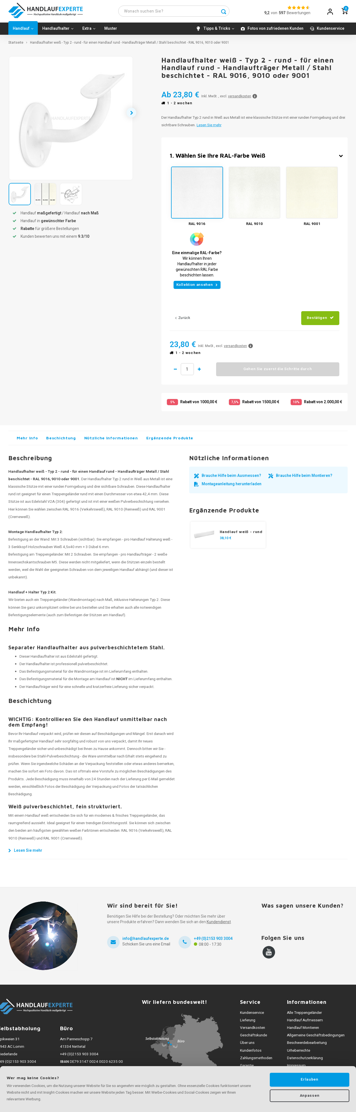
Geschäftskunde (253, 1038)
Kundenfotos (250, 1053)
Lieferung (247, 1023)
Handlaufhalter (57, 31)
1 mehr (204, 372)
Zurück (183, 320)
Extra (88, 31)
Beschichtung (61, 440)
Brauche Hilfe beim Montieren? (304, 478)
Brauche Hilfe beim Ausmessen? (231, 478)
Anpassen (309, 1096)
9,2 (267, 14)
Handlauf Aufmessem (305, 1023)
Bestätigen (317, 320)
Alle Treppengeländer (304, 1015)
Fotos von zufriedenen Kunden (275, 31)
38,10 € (225, 540)
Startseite (15, 45)
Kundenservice (330, 31)
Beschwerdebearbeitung (307, 1045)
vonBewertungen (290, 14)
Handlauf (23, 31)
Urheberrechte (298, 1053)
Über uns (247, 1045)
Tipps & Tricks (218, 31)
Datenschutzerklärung (305, 1060)
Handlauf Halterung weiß (150, 542)
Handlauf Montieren (303, 1030)
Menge (190, 371)
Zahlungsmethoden (256, 1060)
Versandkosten (252, 1030)
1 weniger (175, 372)
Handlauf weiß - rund (241, 534)
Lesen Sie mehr (209, 127)
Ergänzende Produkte (169, 440)
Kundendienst (219, 924)
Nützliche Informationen (111, 440)
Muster (110, 31)
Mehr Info (27, 440)
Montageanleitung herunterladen (231, 486)
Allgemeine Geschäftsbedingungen (316, 1038)
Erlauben (309, 1079)
